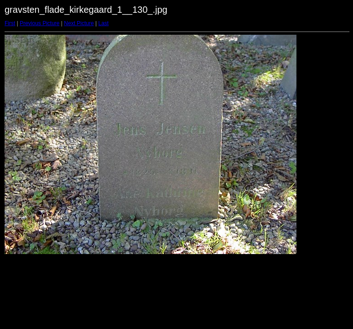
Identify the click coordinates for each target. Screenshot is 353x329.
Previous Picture (39, 23)
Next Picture (78, 23)
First (10, 23)
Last (103, 23)
